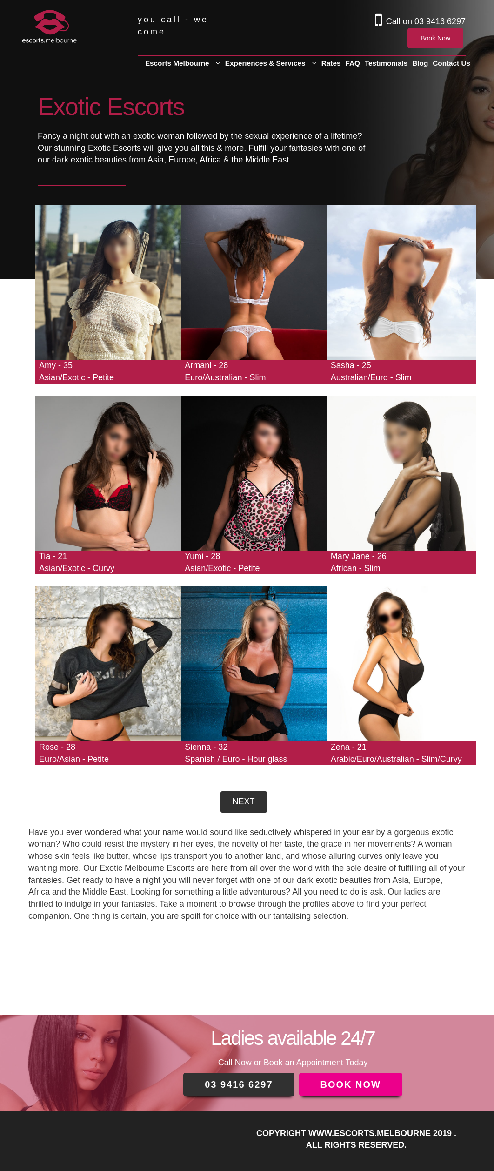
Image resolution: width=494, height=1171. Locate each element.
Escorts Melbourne (177, 63)
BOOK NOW (350, 1084)
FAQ (352, 63)
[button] (218, 63)
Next (243, 801)
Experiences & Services (265, 63)
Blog (420, 63)
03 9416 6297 (440, 21)
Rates (331, 63)
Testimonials (386, 63)
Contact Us (451, 63)
